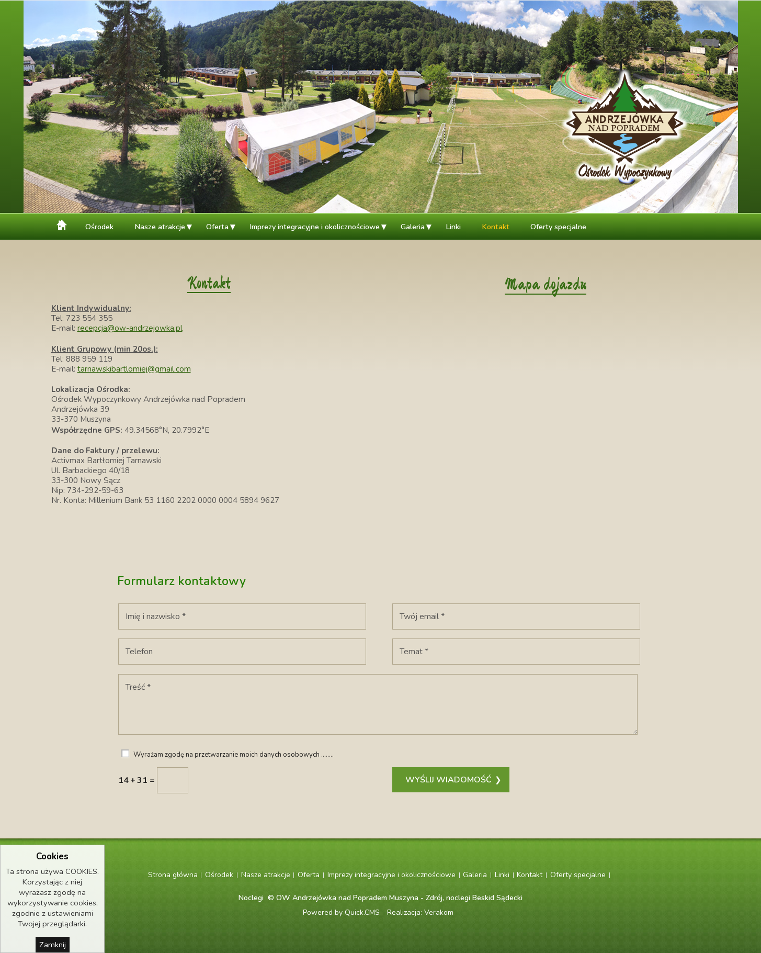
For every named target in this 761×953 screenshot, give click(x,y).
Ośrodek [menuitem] (99, 226)
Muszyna (403, 898)
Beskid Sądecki (497, 898)
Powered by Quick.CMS (341, 912)
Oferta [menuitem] (217, 226)
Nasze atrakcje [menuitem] (159, 226)
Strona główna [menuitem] (63, 223)
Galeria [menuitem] (413, 226)
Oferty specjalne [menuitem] (558, 226)
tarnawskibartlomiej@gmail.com (134, 369)
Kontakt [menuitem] (495, 226)
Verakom (438, 912)
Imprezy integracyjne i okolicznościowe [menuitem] (314, 226)
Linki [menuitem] (453, 226)
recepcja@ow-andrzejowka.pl (130, 328)
